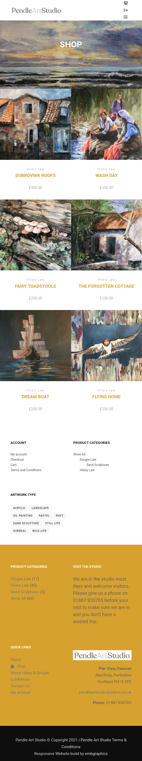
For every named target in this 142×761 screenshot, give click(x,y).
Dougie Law (88, 459)
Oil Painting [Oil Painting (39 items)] (23, 515)
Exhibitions (20, 679)
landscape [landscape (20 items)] (40, 508)
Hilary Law (87, 470)
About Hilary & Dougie (29, 672)
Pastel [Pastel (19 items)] (44, 515)
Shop (17, 666)
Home (15, 659)
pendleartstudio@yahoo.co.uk (105, 692)
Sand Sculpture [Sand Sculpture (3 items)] (26, 523)
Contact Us (20, 686)
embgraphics (96, 753)
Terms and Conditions (25, 470)
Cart (13, 465)
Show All (79, 454)
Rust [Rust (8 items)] (60, 515)
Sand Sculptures (97, 465)
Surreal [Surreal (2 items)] (19, 530)
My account (18, 454)
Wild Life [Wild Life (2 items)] (39, 530)
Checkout (17, 459)
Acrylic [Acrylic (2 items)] (19, 508)
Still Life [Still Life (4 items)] (52, 523)
